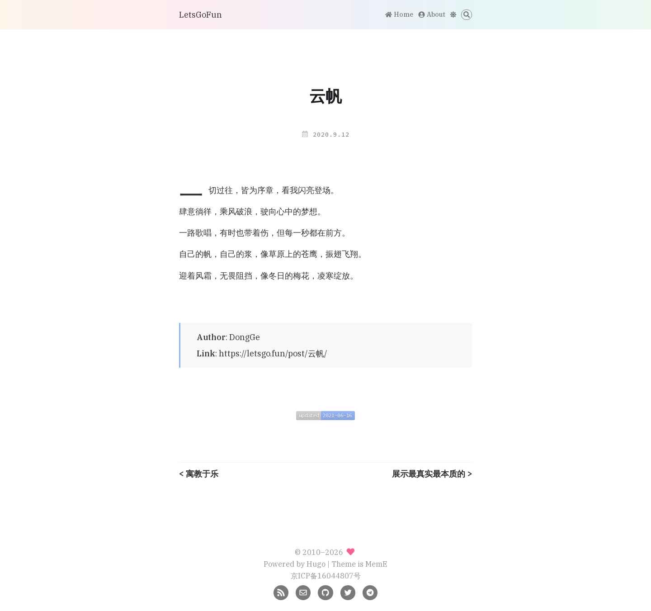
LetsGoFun (200, 14)
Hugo (316, 563)
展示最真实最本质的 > (432, 473)
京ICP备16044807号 (326, 575)
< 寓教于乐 (198, 473)
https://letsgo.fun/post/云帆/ (273, 353)
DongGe (244, 337)
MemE (376, 563)
